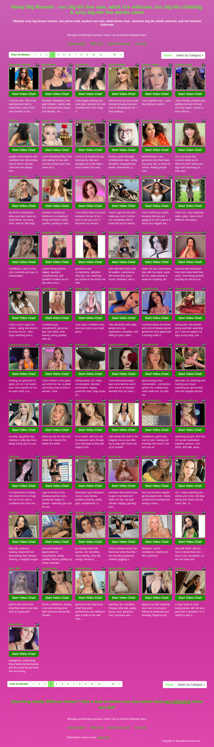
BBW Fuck (96, 43)
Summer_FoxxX (18, 176)
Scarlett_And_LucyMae (89, 512)
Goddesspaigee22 (86, 232)
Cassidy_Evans (51, 176)
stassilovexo (49, 288)
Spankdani (114, 512)
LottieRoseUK (150, 288)
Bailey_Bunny (116, 568)
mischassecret (117, 288)
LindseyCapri (50, 568)
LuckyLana (48, 344)
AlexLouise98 (116, 64)
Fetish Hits (103, 737)
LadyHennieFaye (118, 344)
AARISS (13, 120)
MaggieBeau (149, 232)
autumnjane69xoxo (186, 400)
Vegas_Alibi (82, 288)
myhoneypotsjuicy (119, 176)
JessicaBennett (184, 288)
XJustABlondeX (84, 120)
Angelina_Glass (51, 232)
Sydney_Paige (150, 64)
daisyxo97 (15, 288)
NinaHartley (115, 120)
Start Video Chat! (24, 94)
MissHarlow (49, 64)
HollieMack (115, 400)
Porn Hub (140, 43)
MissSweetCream (152, 120)
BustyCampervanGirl (154, 456)
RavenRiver (16, 624)
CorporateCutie (184, 176)
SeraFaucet (82, 64)
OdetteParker (83, 400)
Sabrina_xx (15, 232)
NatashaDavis (83, 568)
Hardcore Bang (77, 43)
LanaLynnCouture (19, 344)
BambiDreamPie (118, 232)
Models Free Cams (119, 43)
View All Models (20, 54)
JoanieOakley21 (151, 400)
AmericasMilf (50, 456)
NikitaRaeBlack (184, 512)
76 (114, 54)
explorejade (149, 512)
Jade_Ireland (49, 120)
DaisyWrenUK (150, 344)
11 (100, 54)
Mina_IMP (14, 568)
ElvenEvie (114, 456)
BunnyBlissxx (17, 400)
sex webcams (177, 701)
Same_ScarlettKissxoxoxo (190, 232)
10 (93, 54)
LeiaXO (13, 512)
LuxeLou (180, 568)
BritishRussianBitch (154, 176)
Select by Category (189, 55)
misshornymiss (84, 176)
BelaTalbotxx (83, 456)
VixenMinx (181, 120)
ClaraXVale (48, 400)
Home (168, 55)
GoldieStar (181, 344)
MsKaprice (81, 344)
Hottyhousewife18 (186, 456)
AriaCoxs (14, 456)
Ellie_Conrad (149, 568)
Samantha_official (19, 64)
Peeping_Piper (183, 64)
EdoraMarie (49, 512)
